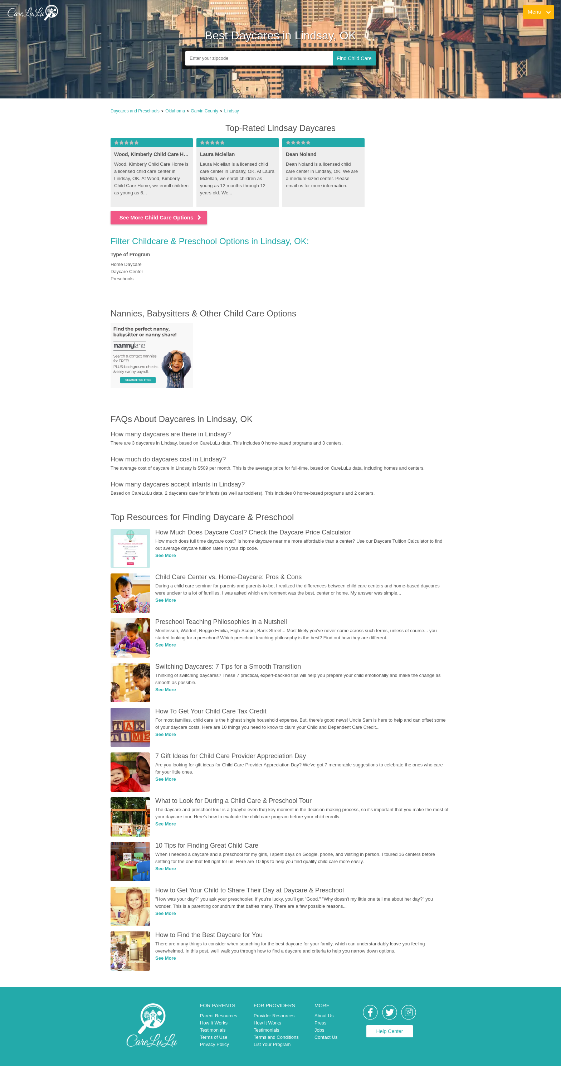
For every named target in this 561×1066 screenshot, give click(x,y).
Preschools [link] (122, 278)
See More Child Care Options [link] (160, 217)
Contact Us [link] (325, 1037)
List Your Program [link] (272, 1044)
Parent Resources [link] (218, 1015)
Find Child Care (354, 58)
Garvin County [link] (204, 110)
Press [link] (320, 1023)
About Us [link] (323, 1015)
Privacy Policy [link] (214, 1044)
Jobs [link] (319, 1030)
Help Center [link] (389, 1031)
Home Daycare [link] (126, 264)
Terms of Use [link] (214, 1037)
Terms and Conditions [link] (276, 1037)
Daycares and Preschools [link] (135, 110)
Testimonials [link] (213, 1030)
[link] (32, 12)
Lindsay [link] (231, 110)
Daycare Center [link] (127, 271)
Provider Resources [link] (274, 1015)
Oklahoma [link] (175, 110)
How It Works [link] (214, 1023)
